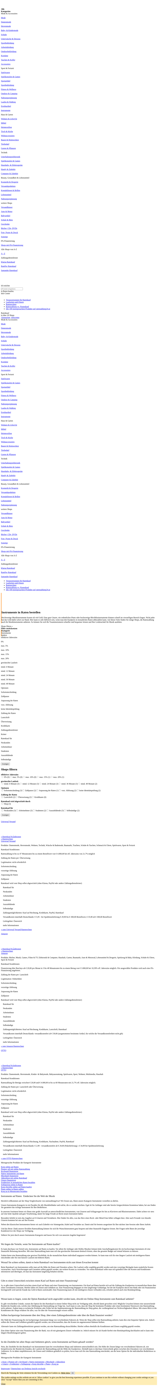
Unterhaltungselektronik (10, 157)
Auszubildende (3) (55, 810)
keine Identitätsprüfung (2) (89, 790)
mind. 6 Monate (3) (10, 784)
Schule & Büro (7, 220)
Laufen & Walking (8, 102)
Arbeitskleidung (7, 47)
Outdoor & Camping (9, 94)
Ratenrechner (11, 304)
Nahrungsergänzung (9, 98)
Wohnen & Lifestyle (9, 119)
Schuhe (4, 35)
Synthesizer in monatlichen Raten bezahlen (18, 1182)
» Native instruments (36, 1362)
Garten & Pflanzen (8, 148)
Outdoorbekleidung (8, 51)
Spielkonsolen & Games (10, 77)
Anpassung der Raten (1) (47, 790)
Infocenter (15, 317)
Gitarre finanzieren (8, 1180)
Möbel (3, 123)
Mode (3, 18)
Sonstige (4, 237)
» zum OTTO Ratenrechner (12, 1158)
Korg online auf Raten (10, 1167)
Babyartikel (5, 216)
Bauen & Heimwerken (10, 140)
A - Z (3, 254)
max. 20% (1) (57, 777)
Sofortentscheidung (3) (11, 790)
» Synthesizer (14, 1364)
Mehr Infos (65, 1373)
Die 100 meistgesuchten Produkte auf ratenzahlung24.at (28, 309)
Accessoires (5, 64)
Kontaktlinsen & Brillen (10, 190)
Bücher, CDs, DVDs (9, 228)
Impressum (5, 1369)
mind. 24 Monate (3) (49, 784)
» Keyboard (22, 1362)
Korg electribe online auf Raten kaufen (16, 1187)
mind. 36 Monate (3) (68, 784)
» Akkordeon (60, 1362)
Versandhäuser (6, 207)
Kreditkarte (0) (39, 797)
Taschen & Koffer (8, 60)
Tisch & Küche (7, 131)
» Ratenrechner (7, 839)
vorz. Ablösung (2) (67, 790)
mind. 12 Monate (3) (29, 784)
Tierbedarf (5, 144)
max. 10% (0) (29, 777)
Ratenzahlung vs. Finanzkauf (17, 307)
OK (72, 1373)
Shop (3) (6, 804)
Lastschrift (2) (8, 797)
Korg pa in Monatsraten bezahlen (14, 1191)
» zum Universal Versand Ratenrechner (16, 930)
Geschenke (5, 224)
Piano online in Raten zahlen (12, 1189)
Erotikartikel (6, 106)
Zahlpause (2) (29, 790)
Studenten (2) (39, 810)
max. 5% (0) (16, 777)
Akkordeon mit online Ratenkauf (14, 1178)
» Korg (4, 1362)
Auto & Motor (6, 211)
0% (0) (6, 777)
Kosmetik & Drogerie (9, 182)
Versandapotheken (8, 186)
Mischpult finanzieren (9, 1176)
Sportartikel (5, 81)
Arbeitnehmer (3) (24, 810)
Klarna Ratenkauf (8, 262)
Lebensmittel (6, 195)
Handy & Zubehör (8, 169)
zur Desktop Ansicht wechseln (33, 1369)
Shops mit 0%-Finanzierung (12, 245)
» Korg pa (55, 1364)
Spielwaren (5, 72)
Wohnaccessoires (8, 136)
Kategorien (5, 317)
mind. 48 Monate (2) (87, 784)
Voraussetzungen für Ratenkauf (18, 300)
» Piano (47, 1364)
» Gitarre (4, 1364)
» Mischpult (49, 1362)
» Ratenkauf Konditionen (11, 837)
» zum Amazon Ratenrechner (12, 1046)
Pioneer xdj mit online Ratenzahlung (15, 1169)
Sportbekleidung (7, 43)
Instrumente (5, 110)
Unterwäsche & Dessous (10, 39)
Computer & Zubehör (9, 174)
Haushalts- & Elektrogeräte (12, 165)
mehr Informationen (11, 925)
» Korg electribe (37, 1364)
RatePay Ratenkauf (8, 266)
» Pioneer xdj (12, 1362)
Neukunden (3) (8, 810)
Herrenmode (6, 26)
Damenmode (6, 22)
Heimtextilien (6, 127)
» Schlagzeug (25, 1364)
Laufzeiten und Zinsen (15, 302)
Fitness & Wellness (8, 89)
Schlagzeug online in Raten (12, 1185)
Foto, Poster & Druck (9, 232)
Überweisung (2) (23, 797)
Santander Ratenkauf (9, 270)
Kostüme (4, 56)
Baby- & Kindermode (9, 30)
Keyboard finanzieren (9, 1171)
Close (3, 1384)
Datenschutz (16, 1369)
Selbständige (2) (71, 810)
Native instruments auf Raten (12, 1173)
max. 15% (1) (43, 777)
